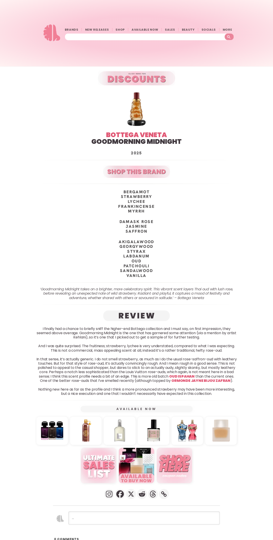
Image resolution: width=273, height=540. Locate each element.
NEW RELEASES (97, 29)
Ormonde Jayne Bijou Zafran (201, 380)
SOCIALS (209, 29)
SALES (170, 29)
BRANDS (71, 29)
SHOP (120, 29)
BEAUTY (188, 29)
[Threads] (153, 494)
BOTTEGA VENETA (136, 134)
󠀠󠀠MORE (228, 29)
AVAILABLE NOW (145, 29)
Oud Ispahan (182, 376)
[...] (144, 518)
